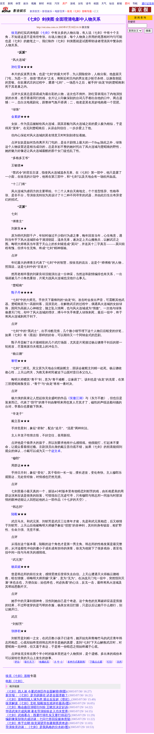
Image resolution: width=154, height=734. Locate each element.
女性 (80, 3)
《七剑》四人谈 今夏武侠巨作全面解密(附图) (36, 691)
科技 (49, 3)
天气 (103, 3)
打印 (109, 661)
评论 (17, 661)
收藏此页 (44, 661)
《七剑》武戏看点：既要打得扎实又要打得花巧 (38, 715)
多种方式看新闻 (76, 661)
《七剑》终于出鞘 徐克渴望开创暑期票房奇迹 (37, 723)
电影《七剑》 (15, 681)
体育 (18, 3)
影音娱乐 (47, 11)
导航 (135, 3)
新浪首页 (35, 11)
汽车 (57, 3)
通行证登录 (148, 3)
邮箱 (119, 3)
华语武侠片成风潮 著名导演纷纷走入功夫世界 (37, 711)
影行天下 (29, 661)
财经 (41, 3)
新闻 (10, 3)
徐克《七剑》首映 (18, 676)
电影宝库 (59, 11)
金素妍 (16, 116)
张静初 (16, 631)
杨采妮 (16, 566)
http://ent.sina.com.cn (48, 27)
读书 (88, 3)
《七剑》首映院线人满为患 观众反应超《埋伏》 (38, 699)
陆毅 (14, 514)
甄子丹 (16, 292)
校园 (96, 3)
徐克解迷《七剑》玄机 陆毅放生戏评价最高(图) (38, 703)
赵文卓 (56, 451)
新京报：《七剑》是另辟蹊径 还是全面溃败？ (37, 695)
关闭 (119, 661)
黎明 (14, 360)
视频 (33, 3)
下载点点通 (96, 661)
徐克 (14, 32)
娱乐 (25, 3)
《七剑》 (45, 32)
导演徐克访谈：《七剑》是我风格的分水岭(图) (37, 727)
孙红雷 (16, 67)
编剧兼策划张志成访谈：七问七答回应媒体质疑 (38, 719)
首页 (2, 3)
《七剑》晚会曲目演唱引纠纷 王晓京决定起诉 (37, 707)
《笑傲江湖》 (76, 398)
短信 (111, 3)
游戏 (72, 3)
